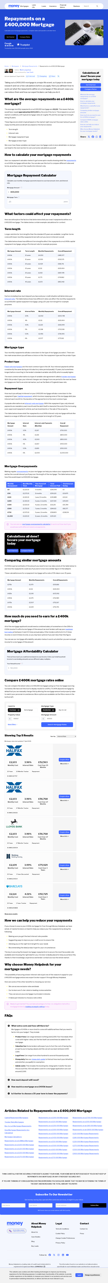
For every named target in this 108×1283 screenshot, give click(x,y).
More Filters (12, 726)
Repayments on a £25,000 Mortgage (53, 1124)
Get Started (10, 39)
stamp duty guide (38, 1061)
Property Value (14, 717)
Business (78, 7)
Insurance (55, 7)
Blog (33, 1243)
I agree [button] (79, 1275)
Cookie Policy (60, 1235)
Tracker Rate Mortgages (14, 1124)
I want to (11, 708)
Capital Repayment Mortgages (16, 1120)
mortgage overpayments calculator (36, 526)
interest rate (10, 301)
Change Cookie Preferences (65, 1240)
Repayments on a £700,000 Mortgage (87, 1120)
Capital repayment (24, 398)
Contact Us (84, 1231)
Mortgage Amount (14, 189)
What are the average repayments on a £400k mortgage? (88, 98)
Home (7, 68)
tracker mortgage (68, 378)
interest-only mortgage (34, 405)
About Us (34, 1234)
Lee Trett (30, 74)
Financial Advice (66, 7)
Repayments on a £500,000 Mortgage (53, 1147)
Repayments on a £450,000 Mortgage (53, 1139)
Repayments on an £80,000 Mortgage (87, 1128)
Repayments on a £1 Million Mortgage (19, 1143)
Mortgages (30, 7)
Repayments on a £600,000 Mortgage (53, 1155)
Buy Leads (35, 1248)
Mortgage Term (13, 199)
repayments (71, 162)
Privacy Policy (60, 1245)
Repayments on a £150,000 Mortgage (19, 1155)
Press (82, 1235)
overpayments (22, 473)
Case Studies (35, 1239)
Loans (48, 7)
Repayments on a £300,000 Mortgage (53, 1132)
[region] (90, 106)
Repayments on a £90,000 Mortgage (87, 1124)
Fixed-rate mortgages (13, 369)
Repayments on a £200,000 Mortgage (53, 1120)
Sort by (53, 738)
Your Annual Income (15, 665)
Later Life (40, 7)
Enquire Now (64, 761)
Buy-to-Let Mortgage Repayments (18, 1128)
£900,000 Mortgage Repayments (86, 1155)
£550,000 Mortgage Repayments (86, 1151)
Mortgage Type (47, 708)
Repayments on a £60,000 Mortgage (53, 1151)
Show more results (11, 916)
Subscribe (94, 1207)
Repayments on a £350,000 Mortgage (53, 1136)
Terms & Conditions (62, 1231)
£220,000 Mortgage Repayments (86, 1143)
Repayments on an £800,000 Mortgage (88, 1132)
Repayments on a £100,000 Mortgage (19, 1147)
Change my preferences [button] (92, 1275)
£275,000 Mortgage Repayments (86, 1147)
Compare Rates (25, 39)
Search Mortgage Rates (57, 726)
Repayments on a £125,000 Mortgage (19, 1151)
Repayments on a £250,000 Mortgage (53, 1128)
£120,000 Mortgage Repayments (86, 1136)
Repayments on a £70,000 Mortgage (53, 1159)
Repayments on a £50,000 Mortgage (53, 1143)
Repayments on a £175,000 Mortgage (19, 1159)
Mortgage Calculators (13, 1139)
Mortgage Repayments (29, 68)
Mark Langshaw (25, 72)
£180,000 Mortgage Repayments (86, 1139)
